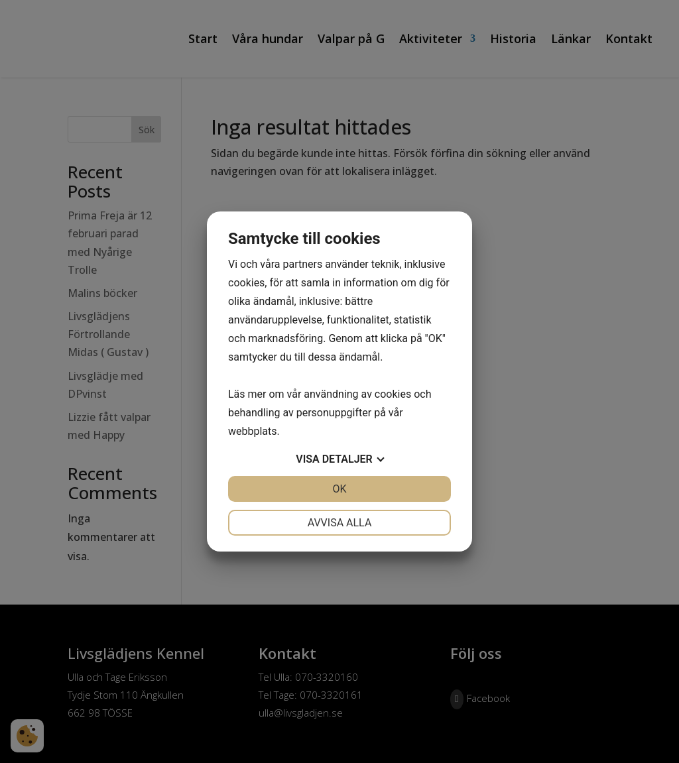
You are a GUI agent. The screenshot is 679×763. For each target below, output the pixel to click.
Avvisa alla (340, 522)
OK (339, 489)
